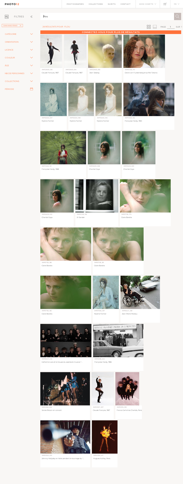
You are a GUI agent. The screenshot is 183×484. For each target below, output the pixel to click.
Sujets (112, 4)
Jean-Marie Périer (12, 26)
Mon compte (146, 4)
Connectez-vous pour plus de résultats (111, 32)
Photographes (75, 4)
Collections (96, 4)
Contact (126, 4)
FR (175, 4)
